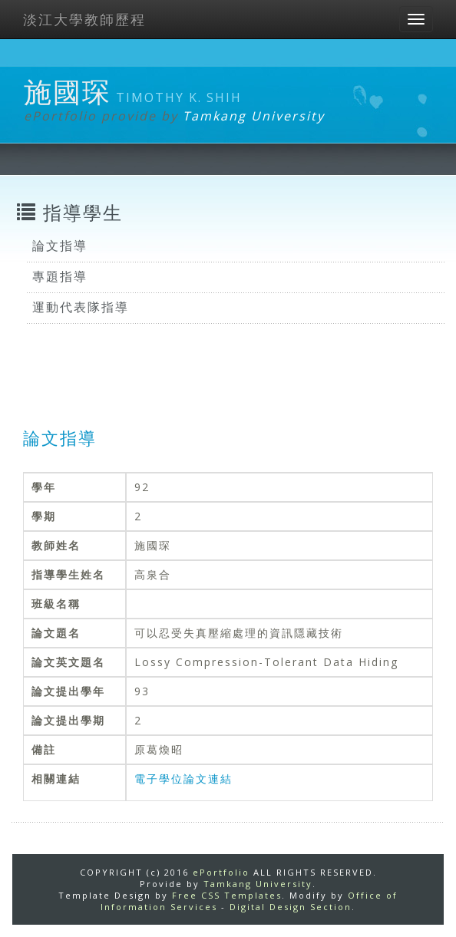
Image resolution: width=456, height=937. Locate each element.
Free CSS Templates (227, 895)
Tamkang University (254, 115)
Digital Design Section (291, 906)
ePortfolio (221, 872)
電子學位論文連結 (183, 778)
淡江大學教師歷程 (84, 19)
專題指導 (60, 276)
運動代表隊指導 (80, 307)
